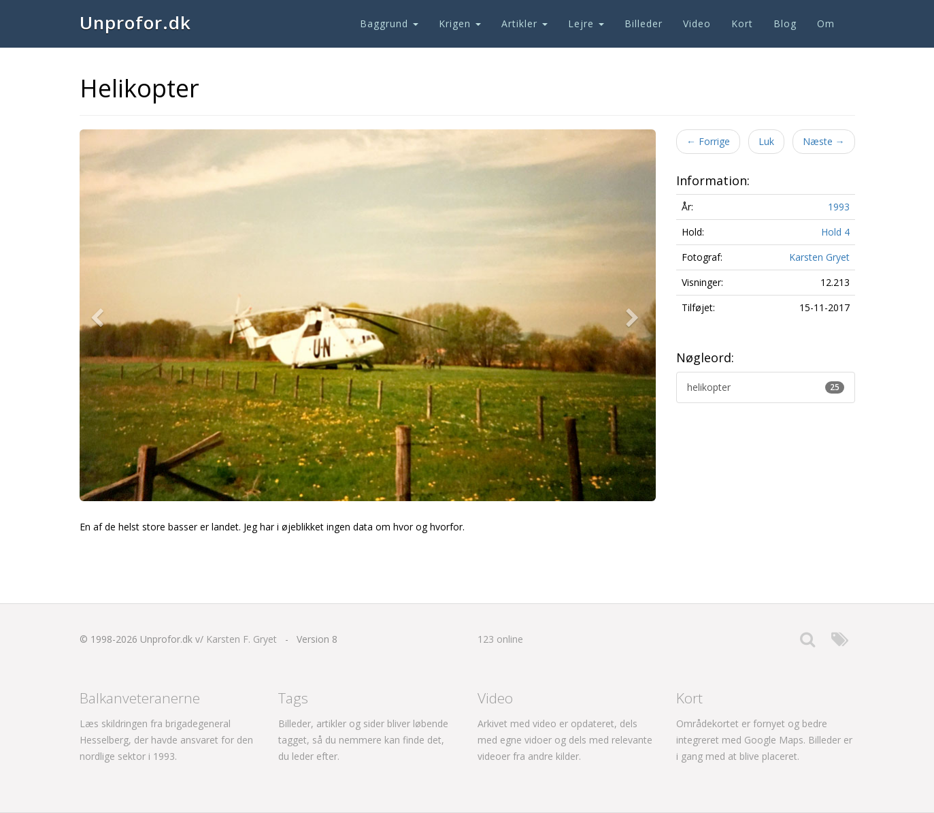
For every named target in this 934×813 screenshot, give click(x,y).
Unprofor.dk (135, 22)
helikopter (765, 387)
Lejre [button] (586, 23)
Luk (766, 141)
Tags (293, 697)
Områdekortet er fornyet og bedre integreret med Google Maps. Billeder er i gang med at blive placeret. (764, 740)
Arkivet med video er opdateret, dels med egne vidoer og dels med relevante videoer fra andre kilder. (565, 740)
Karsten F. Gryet (241, 639)
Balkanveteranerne (140, 697)
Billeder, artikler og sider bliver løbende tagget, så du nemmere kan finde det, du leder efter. (363, 740)
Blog (785, 23)
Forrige (708, 141)
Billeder (643, 23)
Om (826, 23)
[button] (100, 315)
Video (697, 23)
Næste (824, 141)
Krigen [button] (460, 23)
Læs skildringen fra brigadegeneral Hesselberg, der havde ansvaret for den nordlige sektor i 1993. (166, 740)
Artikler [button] (524, 23)
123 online (500, 639)
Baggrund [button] (389, 23)
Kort (742, 23)
